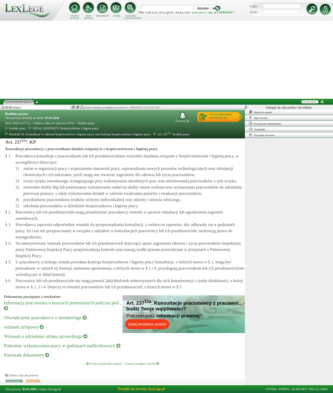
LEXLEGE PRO (151, 107)
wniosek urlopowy (24, 327)
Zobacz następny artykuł (142, 363)
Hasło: (254, 12)
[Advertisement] (166, 59)
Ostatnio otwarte (261, 135)
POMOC (284, 389)
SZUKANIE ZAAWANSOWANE (131, 17)
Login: (254, 6)
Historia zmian (260, 112)
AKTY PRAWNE (88, 17)
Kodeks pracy (16, 114)
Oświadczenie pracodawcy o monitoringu (45, 317)
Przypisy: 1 (33, 381)
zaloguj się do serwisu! (213, 12)
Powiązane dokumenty (265, 123)
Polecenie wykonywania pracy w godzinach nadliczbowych (62, 345)
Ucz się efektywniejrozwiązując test (220, 116)
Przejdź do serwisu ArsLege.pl (141, 389)
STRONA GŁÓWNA (74, 17)
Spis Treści (258, 117)
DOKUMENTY (102, 16)
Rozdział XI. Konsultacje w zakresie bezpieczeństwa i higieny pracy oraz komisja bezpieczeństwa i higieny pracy (78, 134)
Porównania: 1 (14, 381)
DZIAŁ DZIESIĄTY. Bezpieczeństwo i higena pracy (64, 128)
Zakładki (257, 129)
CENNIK (117, 16)
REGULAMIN (318, 389)
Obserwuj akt (183, 117)
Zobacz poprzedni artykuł (103, 363)
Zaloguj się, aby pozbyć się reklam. (289, 107)
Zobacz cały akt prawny (21, 375)
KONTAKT (299, 389)
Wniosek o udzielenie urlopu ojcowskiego (45, 336)
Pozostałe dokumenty (26, 355)
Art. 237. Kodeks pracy (171, 134)
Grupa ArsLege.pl (50, 389)
